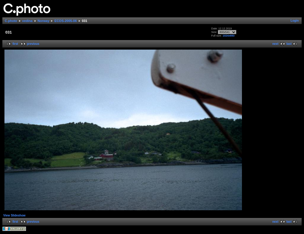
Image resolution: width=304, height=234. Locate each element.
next (275, 43)
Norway (44, 21)
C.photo (11, 21)
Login (295, 20)
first (15, 43)
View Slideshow (14, 215)
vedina (27, 21)
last (289, 43)
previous (33, 43)
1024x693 (229, 35)
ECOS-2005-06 (65, 21)
